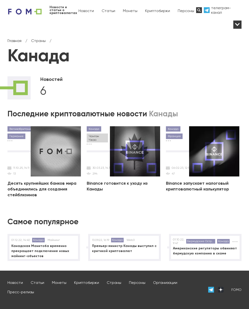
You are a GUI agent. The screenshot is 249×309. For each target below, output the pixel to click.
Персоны (186, 10)
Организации (165, 282)
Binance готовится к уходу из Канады (117, 186)
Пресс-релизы (20, 292)
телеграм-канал (221, 10)
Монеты (130, 10)
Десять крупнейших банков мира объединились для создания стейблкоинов (41, 189)
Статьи (108, 10)
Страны (114, 282)
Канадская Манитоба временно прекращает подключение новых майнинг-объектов (40, 251)
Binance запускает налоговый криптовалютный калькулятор (197, 186)
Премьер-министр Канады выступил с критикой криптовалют (124, 248)
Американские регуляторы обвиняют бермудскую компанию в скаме (205, 250)
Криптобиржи (157, 10)
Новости (86, 10)
